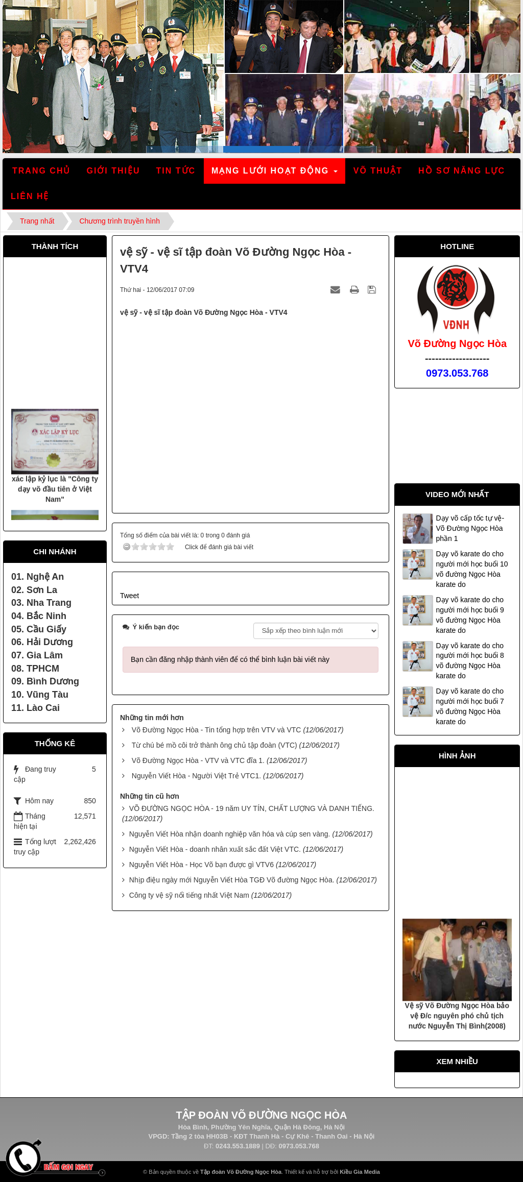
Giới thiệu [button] (113, 170)
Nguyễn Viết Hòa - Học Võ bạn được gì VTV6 (201, 864)
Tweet (129, 596)
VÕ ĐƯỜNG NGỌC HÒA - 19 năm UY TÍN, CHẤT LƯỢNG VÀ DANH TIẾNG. (251, 808)
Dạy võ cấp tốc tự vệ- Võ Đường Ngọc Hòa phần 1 (470, 528)
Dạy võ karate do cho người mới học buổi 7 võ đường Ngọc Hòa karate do (470, 706)
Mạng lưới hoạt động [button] (275, 173)
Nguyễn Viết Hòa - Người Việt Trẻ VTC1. (196, 776)
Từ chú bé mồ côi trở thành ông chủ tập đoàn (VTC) (214, 745)
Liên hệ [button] (30, 196)
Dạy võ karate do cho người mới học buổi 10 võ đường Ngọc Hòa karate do (472, 569)
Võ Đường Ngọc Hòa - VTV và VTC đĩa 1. (198, 760)
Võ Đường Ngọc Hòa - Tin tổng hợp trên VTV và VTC (216, 730)
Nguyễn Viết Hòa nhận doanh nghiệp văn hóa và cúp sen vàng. (229, 834)
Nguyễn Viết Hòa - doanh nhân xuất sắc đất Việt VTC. (215, 849)
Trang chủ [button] (41, 170)
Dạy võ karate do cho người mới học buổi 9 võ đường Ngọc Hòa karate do (470, 615)
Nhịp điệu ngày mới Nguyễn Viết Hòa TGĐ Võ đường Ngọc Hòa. (232, 880)
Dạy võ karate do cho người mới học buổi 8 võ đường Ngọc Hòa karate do (470, 661)
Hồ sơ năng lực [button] (461, 170)
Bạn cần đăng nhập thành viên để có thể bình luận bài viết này (230, 659)
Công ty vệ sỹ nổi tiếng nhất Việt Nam (189, 895)
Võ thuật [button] (377, 170)
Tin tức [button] (176, 170)
